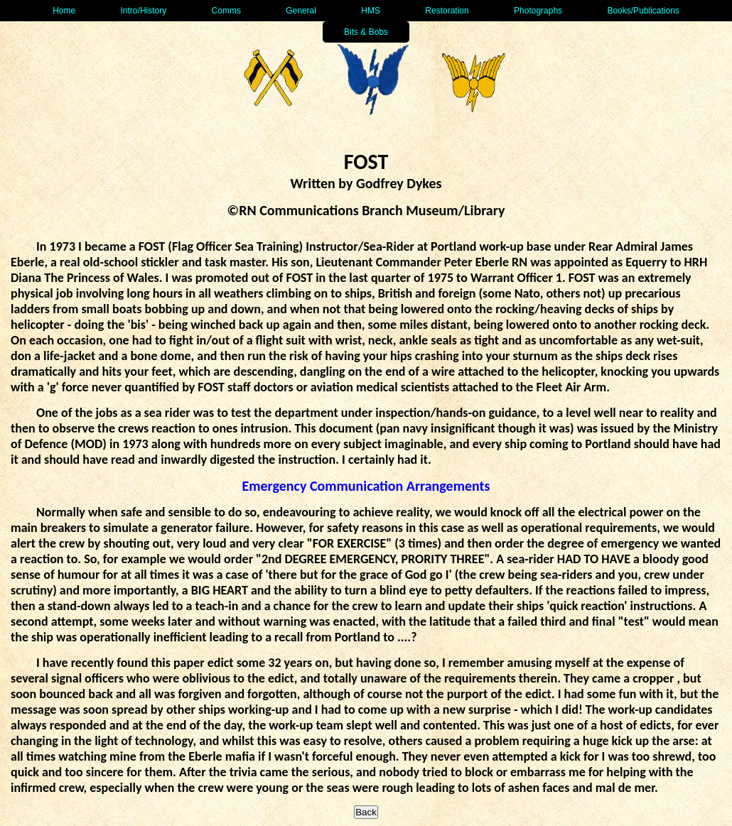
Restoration (446, 11)
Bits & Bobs (366, 32)
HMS (370, 11)
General (301, 11)
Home (64, 11)
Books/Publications (643, 11)
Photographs (538, 11)
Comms (226, 11)
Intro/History (144, 11)
